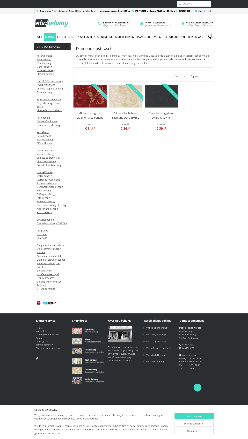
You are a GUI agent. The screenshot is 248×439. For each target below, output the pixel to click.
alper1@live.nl (189, 354)
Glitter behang (44, 175)
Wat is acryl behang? (156, 341)
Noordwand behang (47, 208)
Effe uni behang (45, 143)
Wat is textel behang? (156, 354)
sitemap (142, 406)
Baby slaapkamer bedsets (50, 245)
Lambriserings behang (48, 125)
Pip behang (43, 132)
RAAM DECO (143, 36)
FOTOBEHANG (65, 36)
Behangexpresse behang (50, 186)
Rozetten (41, 267)
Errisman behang (46, 201)
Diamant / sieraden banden (51, 259)
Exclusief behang (45, 219)
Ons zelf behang (45, 172)
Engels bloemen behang (49, 99)
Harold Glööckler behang (50, 81)
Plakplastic (42, 230)
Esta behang (43, 197)
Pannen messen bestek (49, 256)
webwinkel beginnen (161, 406)
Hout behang (44, 59)
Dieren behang (44, 92)
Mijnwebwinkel (190, 406)
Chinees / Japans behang (50, 88)
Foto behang (43, 117)
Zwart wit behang (46, 84)
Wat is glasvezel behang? (158, 348)
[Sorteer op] (199, 76)
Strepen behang (45, 139)
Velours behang (45, 150)
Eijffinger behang (46, 194)
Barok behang (44, 66)
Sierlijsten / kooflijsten (48, 263)
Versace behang (45, 154)
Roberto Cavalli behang (49, 165)
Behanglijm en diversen (49, 281)
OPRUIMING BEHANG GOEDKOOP (94, 36)
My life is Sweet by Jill (48, 274)
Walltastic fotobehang (48, 179)
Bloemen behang (46, 70)
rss (149, 406)
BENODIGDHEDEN (175, 36)
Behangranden (44, 270)
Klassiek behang (45, 73)
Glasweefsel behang (47, 121)
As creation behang (47, 183)
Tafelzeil (41, 285)
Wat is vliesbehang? (155, 361)
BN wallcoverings (46, 288)
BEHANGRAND (195, 36)
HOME (39, 36)
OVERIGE (157, 36)
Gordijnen (42, 234)
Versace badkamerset (48, 157)
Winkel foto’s (42, 331)
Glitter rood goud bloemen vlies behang (89, 115)
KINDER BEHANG (124, 36)
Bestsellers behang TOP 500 (52, 223)
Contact (39, 338)
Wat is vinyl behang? (156, 334)
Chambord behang (46, 161)
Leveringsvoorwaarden (47, 334)
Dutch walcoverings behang (51, 205)
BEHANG (50, 36)
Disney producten (46, 277)
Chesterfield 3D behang (49, 110)
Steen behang (44, 63)
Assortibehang (44, 55)
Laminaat (42, 237)
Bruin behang (44, 190)
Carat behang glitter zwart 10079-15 (161, 115)
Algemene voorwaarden (48, 348)
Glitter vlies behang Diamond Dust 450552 (125, 115)
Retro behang (44, 135)
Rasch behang (44, 212)
